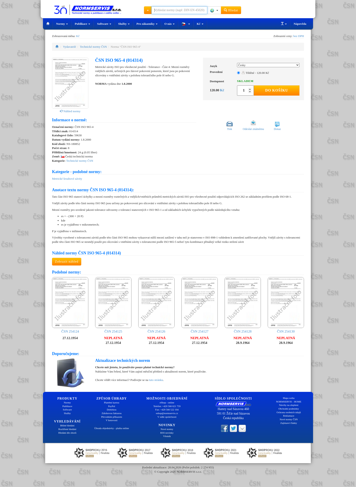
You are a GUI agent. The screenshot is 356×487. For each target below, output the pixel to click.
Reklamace (288, 415)
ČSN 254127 (199, 305)
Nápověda (300, 23)
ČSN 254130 (286, 305)
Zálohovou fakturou (112, 413)
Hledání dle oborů (67, 432)
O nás (169, 23)
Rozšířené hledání (67, 429)
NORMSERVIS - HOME (289, 401)
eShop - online (167, 402)
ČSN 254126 (156, 305)
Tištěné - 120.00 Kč (255, 73)
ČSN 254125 (113, 305)
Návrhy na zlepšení (288, 405)
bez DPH (298, 36)
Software (104, 23)
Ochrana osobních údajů (289, 412)
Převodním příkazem (111, 416)
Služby (124, 23)
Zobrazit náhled (66, 261)
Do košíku (276, 90)
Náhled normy (70, 111)
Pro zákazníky (147, 23)
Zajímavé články (288, 423)
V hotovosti (111, 420)
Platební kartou (111, 402)
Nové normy (167, 429)
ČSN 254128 (243, 305)
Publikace (82, 23)
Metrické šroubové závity (67, 178)
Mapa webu (289, 398)
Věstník (167, 436)
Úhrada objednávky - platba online (111, 428)
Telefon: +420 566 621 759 (166, 406)
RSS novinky (166, 432)
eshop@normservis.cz (167, 413)
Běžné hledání (67, 425)
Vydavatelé (69, 46)
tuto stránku (156, 380)
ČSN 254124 (70, 305)
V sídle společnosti (166, 416)
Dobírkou (111, 409)
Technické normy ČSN (93, 46)
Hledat (231, 10)
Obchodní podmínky (288, 408)
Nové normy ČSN (289, 419)
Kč (200, 23)
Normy (62, 23)
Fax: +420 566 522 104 (167, 409)
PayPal (111, 406)
